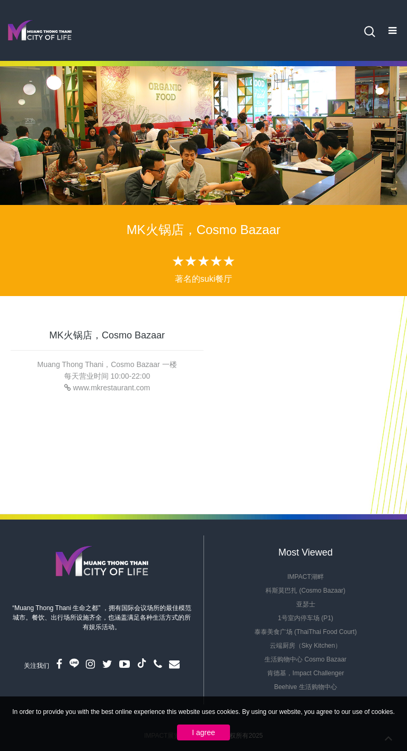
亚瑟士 (305, 604)
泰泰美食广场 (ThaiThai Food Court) (305, 632)
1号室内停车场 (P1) (305, 618)
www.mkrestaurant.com (111, 387)
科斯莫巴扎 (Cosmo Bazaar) (306, 590)
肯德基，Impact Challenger (305, 673)
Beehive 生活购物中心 (305, 687)
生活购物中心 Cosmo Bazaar (305, 659)
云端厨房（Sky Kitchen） (305, 645)
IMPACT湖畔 (305, 576)
